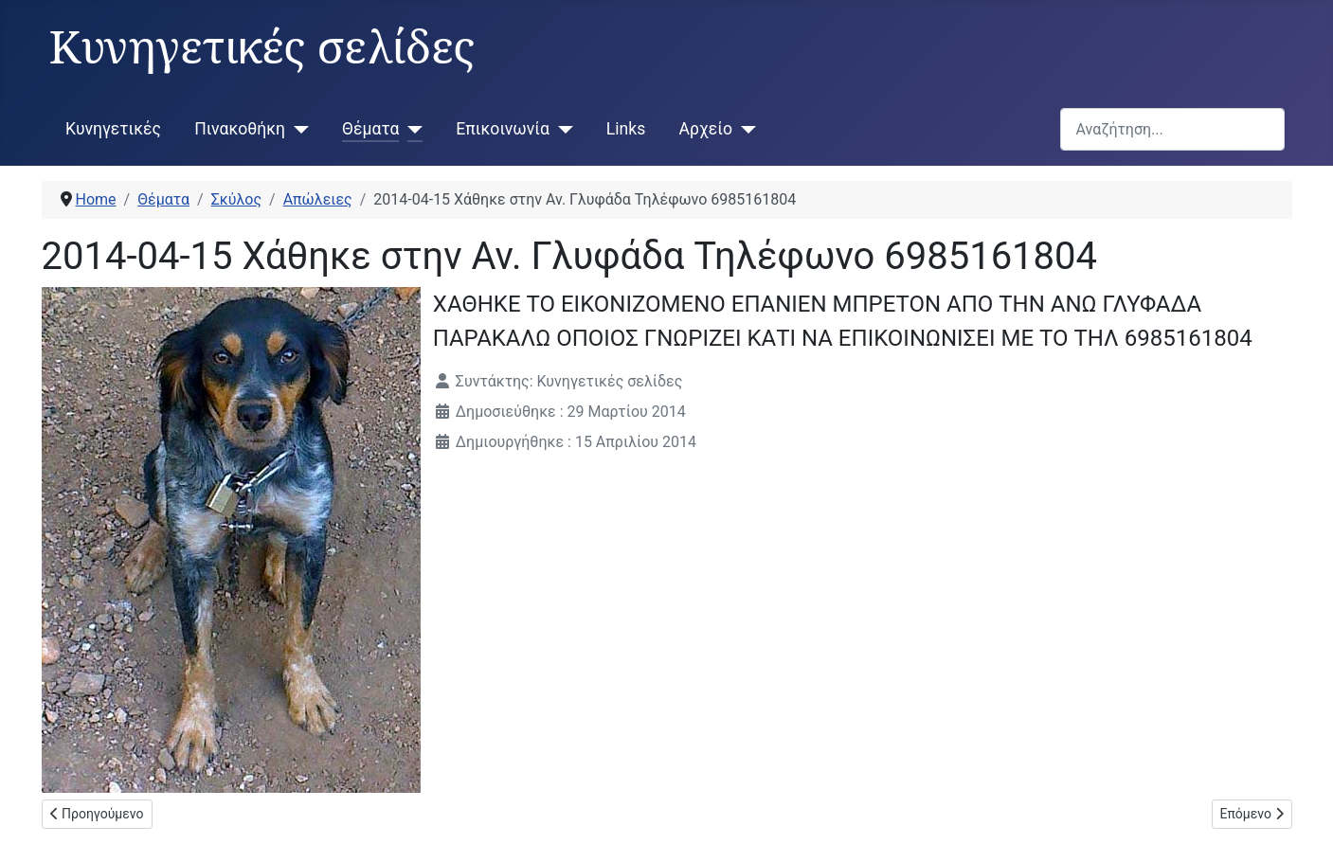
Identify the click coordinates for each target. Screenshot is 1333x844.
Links (625, 128)
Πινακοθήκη (239, 128)
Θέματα (370, 128)
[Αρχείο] (744, 129)
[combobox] (1172, 129)
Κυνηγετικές (113, 128)
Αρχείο (705, 128)
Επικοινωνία (502, 128)
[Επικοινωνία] (561, 129)
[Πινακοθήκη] (297, 129)
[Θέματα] (411, 129)
